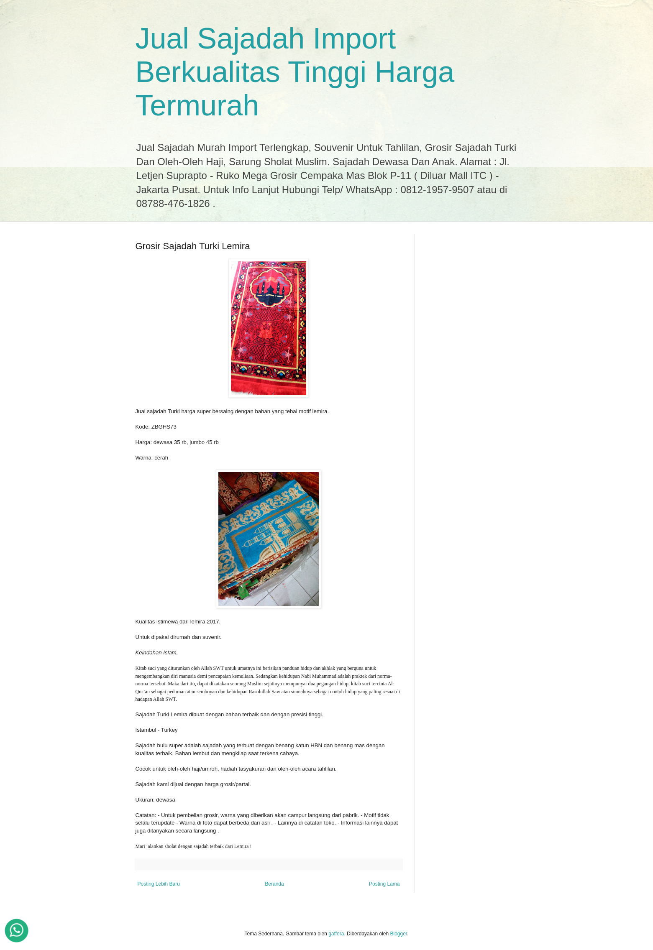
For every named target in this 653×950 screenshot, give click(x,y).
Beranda (274, 884)
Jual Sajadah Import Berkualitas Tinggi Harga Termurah (295, 72)
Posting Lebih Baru (159, 884)
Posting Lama (384, 884)
